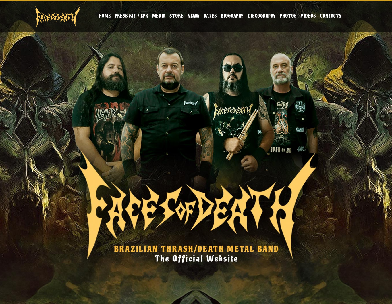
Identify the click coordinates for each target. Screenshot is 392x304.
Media (158, 16)
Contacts (330, 16)
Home (105, 16)
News (194, 16)
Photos (288, 16)
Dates (210, 16)
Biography (232, 16)
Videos (308, 16)
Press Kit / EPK (131, 16)
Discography (262, 16)
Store (176, 16)
